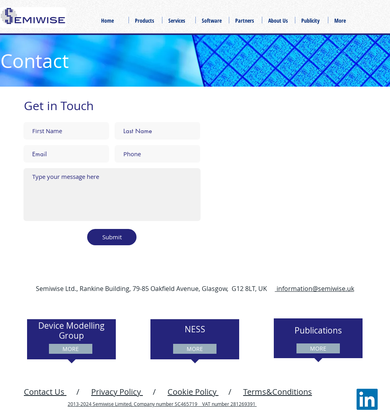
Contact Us (45, 391)
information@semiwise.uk (314, 288)
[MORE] (70, 349)
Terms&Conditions (277, 391)
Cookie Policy (193, 391)
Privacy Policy (117, 391)
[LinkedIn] (367, 399)
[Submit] (111, 237)
